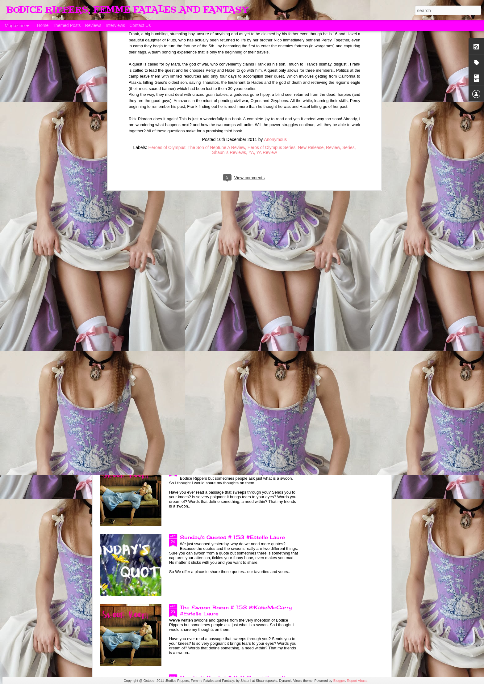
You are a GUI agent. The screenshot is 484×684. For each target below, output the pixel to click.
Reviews (93, 25)
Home (42, 25)
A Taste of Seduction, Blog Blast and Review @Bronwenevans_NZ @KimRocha (135, 286)
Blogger (339, 680)
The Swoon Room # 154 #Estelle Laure (233, 467)
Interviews (115, 25)
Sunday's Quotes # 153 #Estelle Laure (232, 537)
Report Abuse (357, 680)
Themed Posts (67, 25)
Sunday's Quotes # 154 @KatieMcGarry (234, 397)
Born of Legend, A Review (215, 327)
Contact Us (140, 25)
